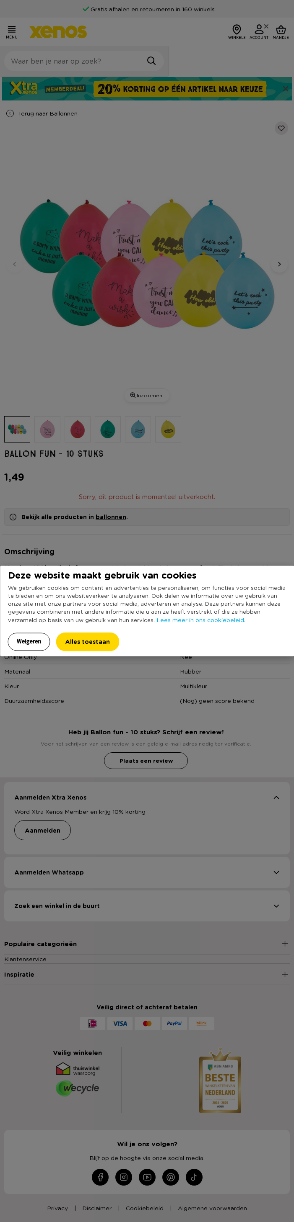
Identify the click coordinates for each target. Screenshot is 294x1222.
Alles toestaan (87, 641)
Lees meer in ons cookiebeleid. (200, 619)
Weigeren (29, 641)
